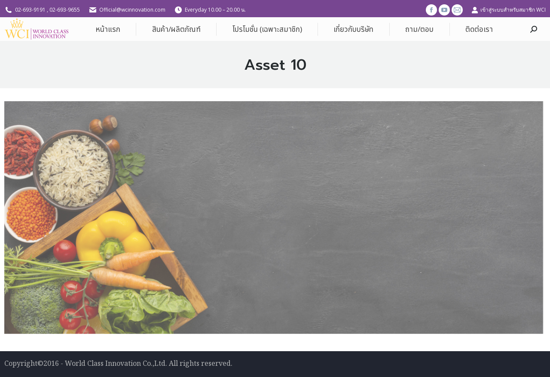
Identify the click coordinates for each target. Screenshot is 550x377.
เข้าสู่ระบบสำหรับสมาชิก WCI (508, 10)
